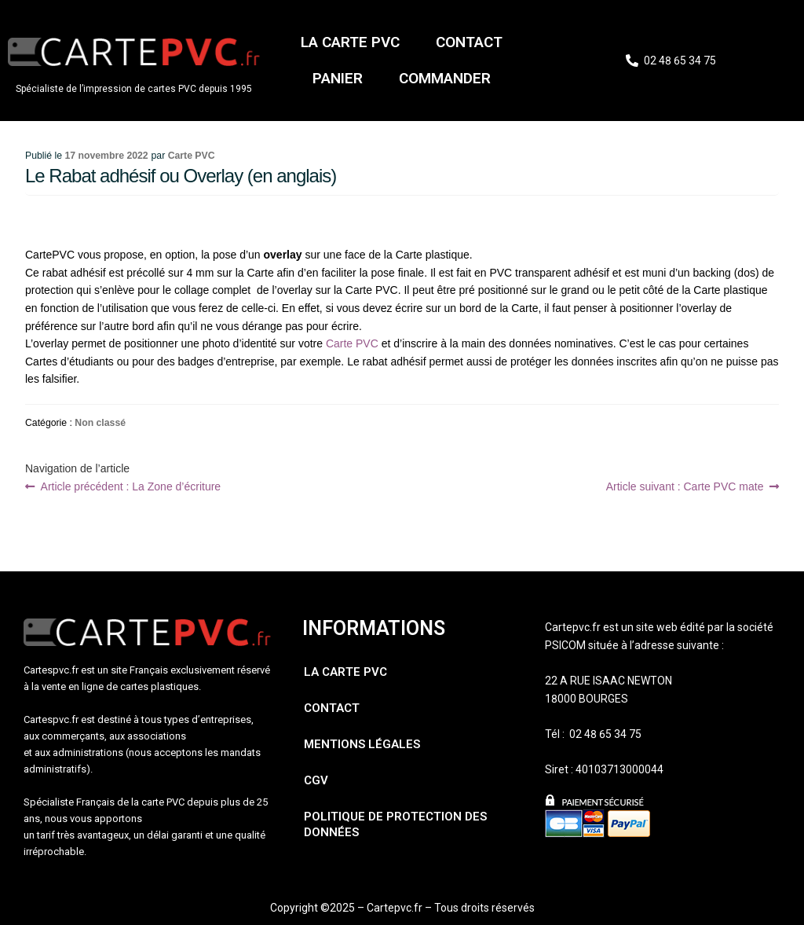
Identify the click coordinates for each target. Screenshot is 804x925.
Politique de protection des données (395, 824)
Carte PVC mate (685, 486)
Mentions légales (362, 744)
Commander (445, 78)
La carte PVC (350, 42)
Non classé (100, 422)
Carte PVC (191, 155)
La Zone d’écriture (131, 486)
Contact (469, 42)
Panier (337, 78)
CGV (316, 780)
